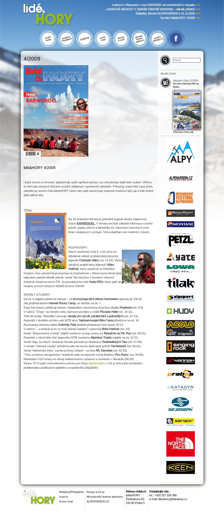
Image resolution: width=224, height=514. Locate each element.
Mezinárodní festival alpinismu (105, 496)
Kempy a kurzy (95, 491)
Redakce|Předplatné (71, 491)
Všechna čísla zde (183, 132)
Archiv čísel (66, 501)
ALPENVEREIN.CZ (98, 501)
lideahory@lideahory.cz (172, 499)
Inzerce (63, 496)
